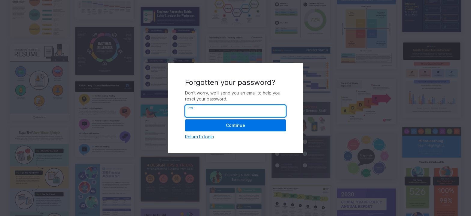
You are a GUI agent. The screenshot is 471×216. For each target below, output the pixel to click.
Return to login (199, 136)
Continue (235, 125)
